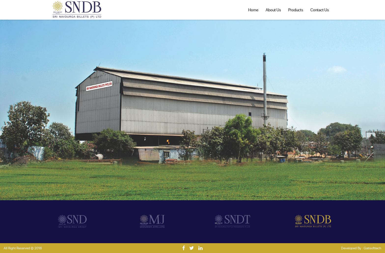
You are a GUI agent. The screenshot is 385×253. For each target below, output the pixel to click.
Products (295, 9)
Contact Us (319, 9)
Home (253, 9)
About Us (273, 9)
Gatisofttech (372, 248)
